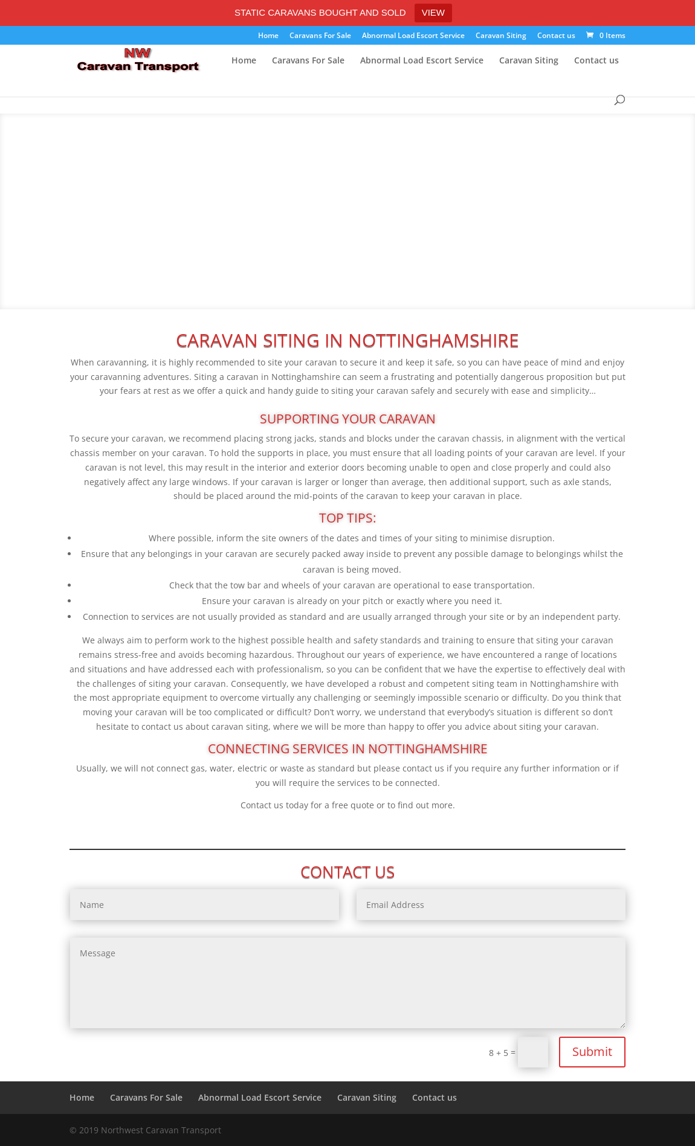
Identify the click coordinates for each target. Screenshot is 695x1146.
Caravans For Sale (320, 36)
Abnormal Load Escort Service (413, 36)
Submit (592, 1051)
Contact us (556, 36)
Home (268, 36)
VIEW (433, 12)
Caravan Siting (501, 36)
